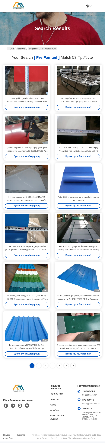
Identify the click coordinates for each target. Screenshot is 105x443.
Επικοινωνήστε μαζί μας (57, 419)
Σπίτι (11, 49)
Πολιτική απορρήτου (8, 438)
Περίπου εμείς (56, 395)
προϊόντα (21, 49)
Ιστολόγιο (54, 412)
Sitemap (21, 436)
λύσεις (53, 406)
